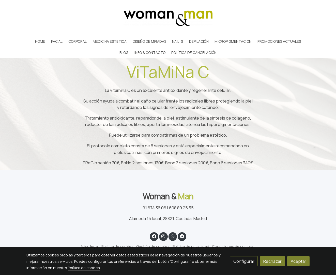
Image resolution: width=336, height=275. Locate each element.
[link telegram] (182, 236)
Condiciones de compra (232, 246)
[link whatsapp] (173, 236)
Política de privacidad (191, 246)
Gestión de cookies (153, 246)
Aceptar (298, 261)
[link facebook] (154, 236)
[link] (168, 18)
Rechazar (272, 261)
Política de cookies (117, 246)
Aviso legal (90, 246)
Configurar (243, 261)
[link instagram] (163, 236)
